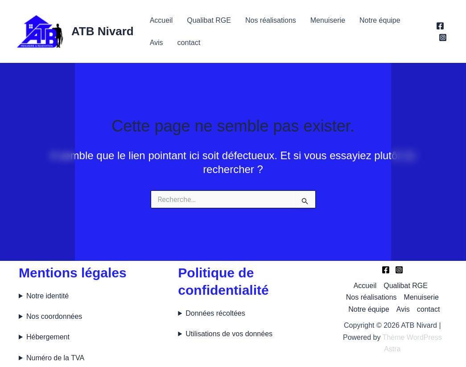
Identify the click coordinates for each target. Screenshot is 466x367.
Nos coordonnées (54, 316)
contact (189, 42)
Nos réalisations (270, 20)
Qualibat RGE (209, 20)
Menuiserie (327, 20)
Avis (156, 42)
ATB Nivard (102, 31)
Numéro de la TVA (55, 358)
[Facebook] (440, 26)
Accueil (161, 20)
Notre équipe (379, 20)
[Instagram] (443, 37)
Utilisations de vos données (229, 334)
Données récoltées (215, 313)
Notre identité (47, 296)
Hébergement (48, 337)
